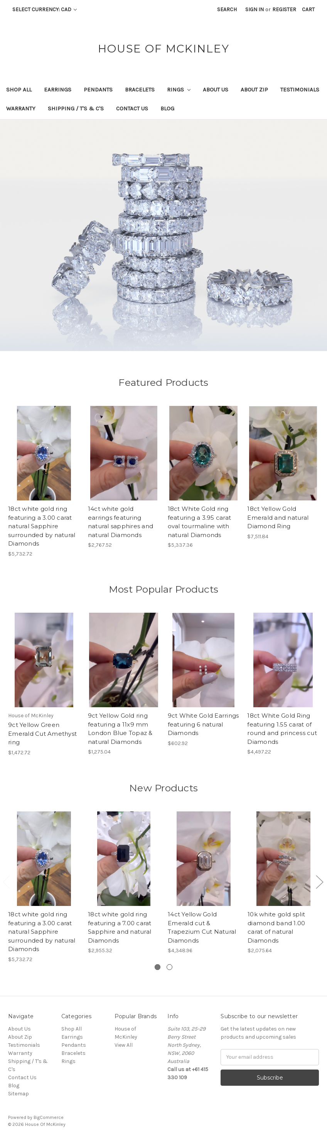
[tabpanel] (44, 887)
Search (227, 9)
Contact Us (132, 108)
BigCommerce (49, 1117)
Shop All (19, 89)
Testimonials (299, 89)
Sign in (254, 9)
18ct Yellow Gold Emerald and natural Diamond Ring (277, 517)
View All (124, 1045)
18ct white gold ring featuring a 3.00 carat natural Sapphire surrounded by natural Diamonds (41, 526)
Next (319, 881)
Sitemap (18, 1093)
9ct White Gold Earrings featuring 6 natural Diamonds (203, 724)
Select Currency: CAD (44, 9)
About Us (215, 89)
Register (284, 9)
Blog (167, 108)
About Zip (254, 89)
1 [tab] (157, 967)
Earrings (57, 89)
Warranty (20, 108)
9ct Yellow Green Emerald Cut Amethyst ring (42, 733)
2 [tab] (169, 967)
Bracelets (140, 89)
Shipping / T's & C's (76, 108)
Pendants (98, 89)
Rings (178, 89)
